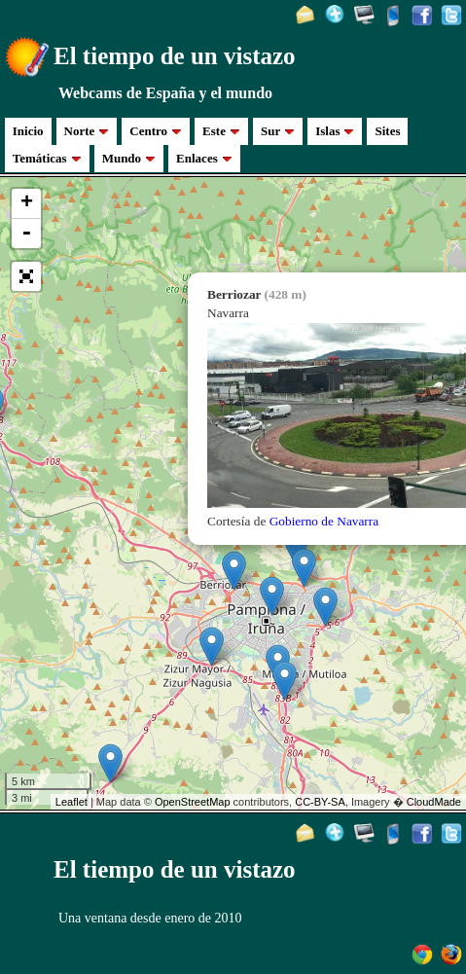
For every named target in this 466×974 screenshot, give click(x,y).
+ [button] (26, 203)
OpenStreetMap (193, 802)
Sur (278, 131)
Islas (334, 131)
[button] (26, 276)
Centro (155, 131)
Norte (87, 131)
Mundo (129, 158)
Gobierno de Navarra (324, 521)
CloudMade (434, 802)
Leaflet (71, 802)
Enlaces (204, 158)
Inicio (28, 131)
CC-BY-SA (320, 802)
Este (221, 131)
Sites (387, 131)
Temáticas (47, 158)
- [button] (26, 233)
